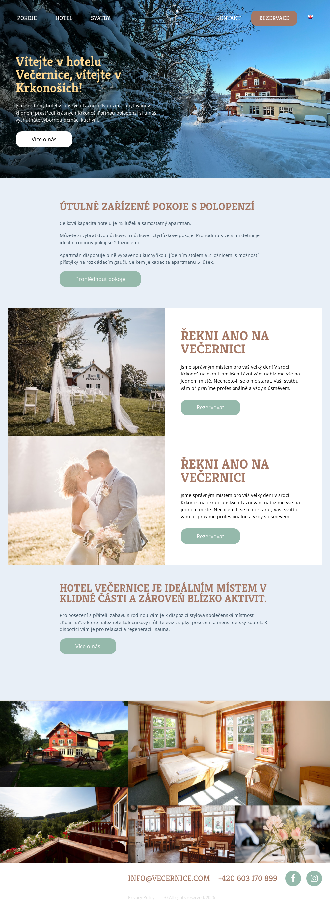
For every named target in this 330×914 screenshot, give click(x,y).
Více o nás (44, 139)
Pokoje (27, 18)
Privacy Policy (141, 897)
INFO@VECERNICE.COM (169, 878)
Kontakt (228, 18)
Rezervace (274, 18)
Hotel (63, 18)
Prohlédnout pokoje (100, 279)
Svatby (100, 18)
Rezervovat (210, 407)
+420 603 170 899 (247, 878)
